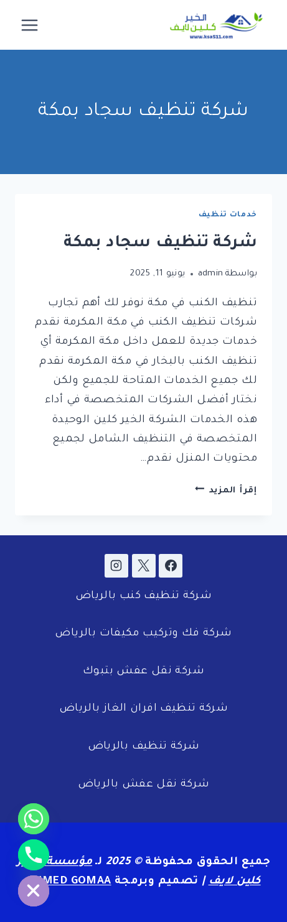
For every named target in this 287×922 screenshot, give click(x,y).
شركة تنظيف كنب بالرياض (143, 596)
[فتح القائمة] (30, 25)
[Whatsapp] (33, 818)
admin (210, 274)
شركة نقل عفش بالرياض (144, 785)
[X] (144, 566)
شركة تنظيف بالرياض (144, 747)
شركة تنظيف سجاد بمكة (160, 243)
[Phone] (33, 854)
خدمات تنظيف (228, 215)
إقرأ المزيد (226, 491)
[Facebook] (170, 566)
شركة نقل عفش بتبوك (143, 672)
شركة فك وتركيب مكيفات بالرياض (143, 634)
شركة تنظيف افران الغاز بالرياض (143, 709)
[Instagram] (116, 566)
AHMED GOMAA (68, 882)
